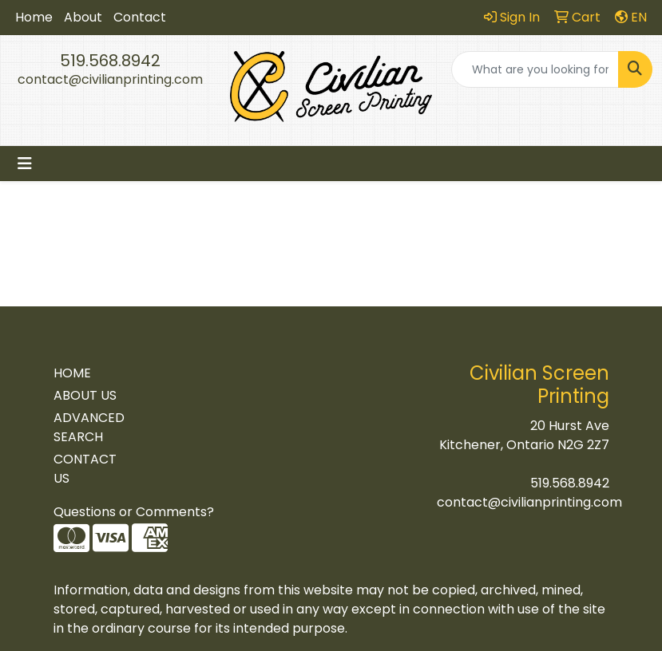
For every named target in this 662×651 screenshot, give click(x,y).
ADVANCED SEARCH (89, 427)
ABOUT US (85, 395)
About (83, 17)
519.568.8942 (110, 60)
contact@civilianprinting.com (110, 79)
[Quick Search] (535, 69)
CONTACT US (85, 468)
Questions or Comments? (134, 512)
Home (34, 17)
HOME (72, 373)
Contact (139, 17)
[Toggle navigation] (25, 163)
